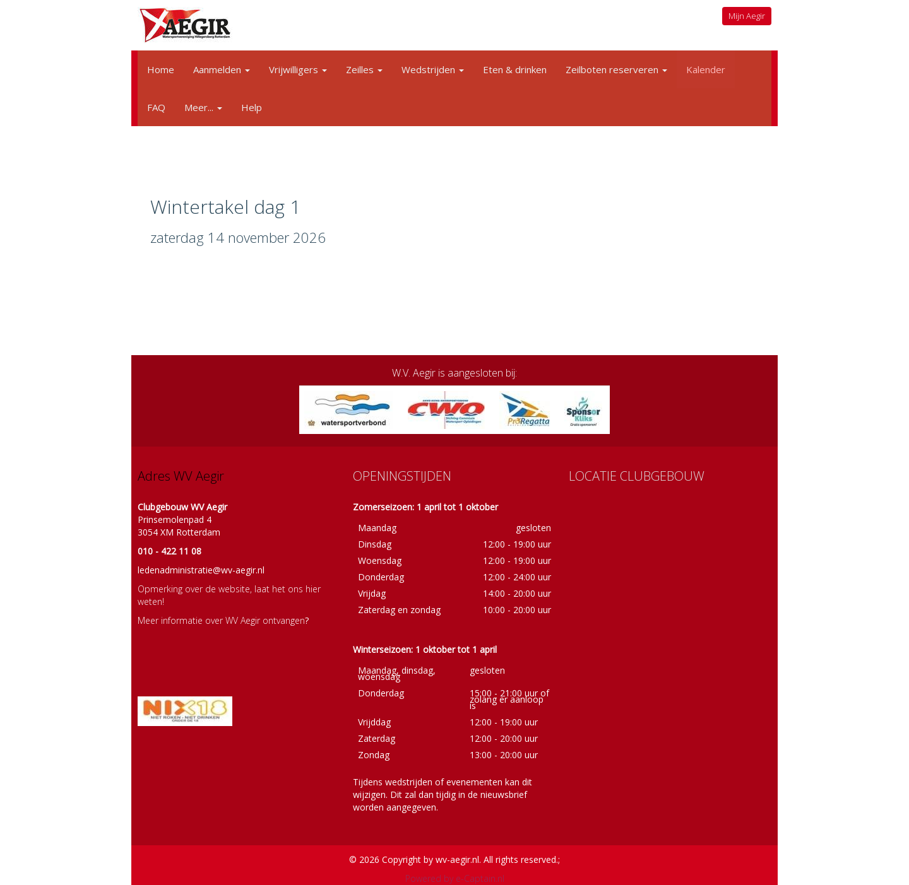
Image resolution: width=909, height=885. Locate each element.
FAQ (156, 107)
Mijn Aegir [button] (746, 15)
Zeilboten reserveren (616, 69)
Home (160, 69)
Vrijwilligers (298, 69)
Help (251, 107)
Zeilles (364, 69)
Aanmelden (221, 69)
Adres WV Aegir (181, 475)
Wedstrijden (432, 69)
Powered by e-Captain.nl (454, 878)
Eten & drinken (515, 69)
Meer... (203, 107)
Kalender (705, 69)
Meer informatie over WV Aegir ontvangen (221, 620)
